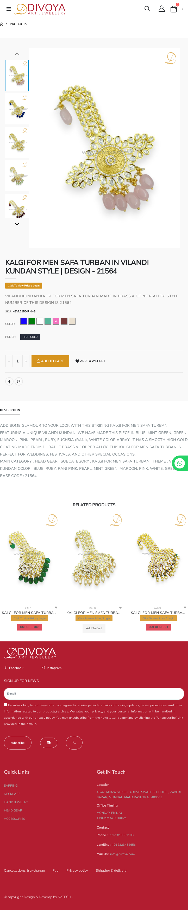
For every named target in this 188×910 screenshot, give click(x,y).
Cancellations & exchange (24, 870)
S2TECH (65, 897)
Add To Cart (52, 361)
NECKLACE (12, 794)
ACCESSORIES (14, 819)
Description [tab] (10, 410)
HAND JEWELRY (16, 802)
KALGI (28, 608)
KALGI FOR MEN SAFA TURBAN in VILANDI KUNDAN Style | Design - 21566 (158, 613)
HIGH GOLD (30, 337)
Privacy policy (77, 870)
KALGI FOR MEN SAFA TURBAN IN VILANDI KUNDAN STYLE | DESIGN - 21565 (94, 613)
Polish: (10, 337)
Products (18, 24)
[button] (147, 9)
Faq (55, 870)
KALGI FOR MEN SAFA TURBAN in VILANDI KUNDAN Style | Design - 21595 (29, 613)
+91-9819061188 (121, 835)
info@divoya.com (122, 854)
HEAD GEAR (13, 810)
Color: (10, 324)
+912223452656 (124, 845)
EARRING (11, 785)
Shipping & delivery (111, 870)
